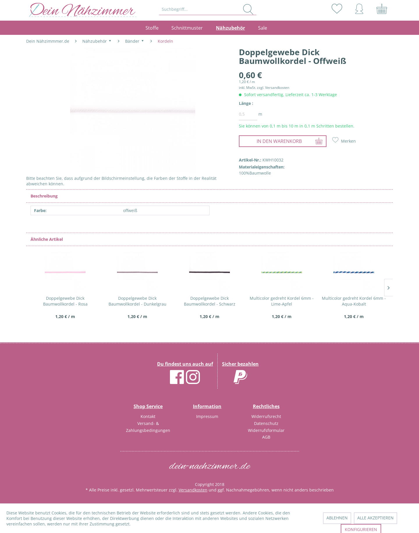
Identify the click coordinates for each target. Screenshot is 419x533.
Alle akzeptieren (375, 518)
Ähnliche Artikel (47, 239)
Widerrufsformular (266, 430)
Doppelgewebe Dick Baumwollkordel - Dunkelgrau (137, 301)
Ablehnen (337, 518)
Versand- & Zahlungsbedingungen (148, 427)
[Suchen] (248, 9)
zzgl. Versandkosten (273, 87)
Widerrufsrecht (266, 416)
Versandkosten (193, 490)
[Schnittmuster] (187, 27)
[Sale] (263, 27)
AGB (266, 437)
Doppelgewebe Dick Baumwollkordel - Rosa (65, 301)
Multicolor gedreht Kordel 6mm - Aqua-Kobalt (354, 301)
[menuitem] (208, 9)
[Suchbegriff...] (208, 9)
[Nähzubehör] (231, 27)
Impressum (207, 416)
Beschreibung (44, 196)
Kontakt (148, 416)
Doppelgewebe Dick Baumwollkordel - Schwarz (209, 301)
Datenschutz (266, 423)
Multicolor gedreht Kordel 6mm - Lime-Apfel (282, 301)
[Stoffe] (155, 27)
